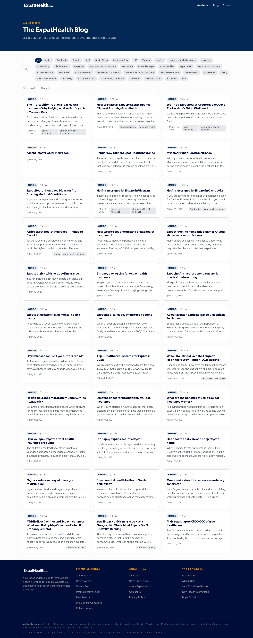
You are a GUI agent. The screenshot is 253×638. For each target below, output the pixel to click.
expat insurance (45, 72)
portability (67, 78)
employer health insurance (102, 66)
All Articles (135, 575)
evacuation (127, 66)
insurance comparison (108, 72)
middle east (210, 72)
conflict (159, 60)
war (184, 78)
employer (79, 66)
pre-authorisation (86, 78)
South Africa (101, 60)
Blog (216, 5)
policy (224, 72)
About (226, 5)
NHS (88, 60)
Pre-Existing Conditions (89, 602)
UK (135, 60)
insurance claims (83, 72)
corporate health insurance (182, 60)
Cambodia (62, 60)
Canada (76, 60)
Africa (48, 60)
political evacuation (46, 78)
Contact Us (135, 591)
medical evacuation (169, 72)
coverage (206, 60)
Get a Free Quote (139, 580)
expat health (186, 66)
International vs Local (88, 591)
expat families (167, 66)
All (38, 60)
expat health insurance (209, 66)
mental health (191, 72)
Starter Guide (83, 575)
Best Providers (84, 597)
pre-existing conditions (112, 78)
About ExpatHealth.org (141, 586)
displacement (62, 66)
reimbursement (153, 78)
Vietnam (146, 60)
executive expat (146, 66)
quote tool (135, 78)
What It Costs (83, 586)
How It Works (83, 580)
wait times (172, 78)
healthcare (64, 72)
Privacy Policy (137, 597)
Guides (203, 5)
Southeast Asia (120, 60)
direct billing (43, 66)
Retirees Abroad (85, 608)
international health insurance (139, 72)
